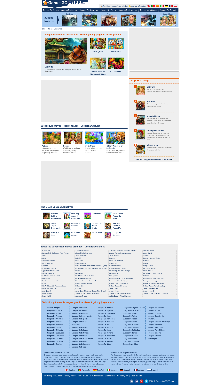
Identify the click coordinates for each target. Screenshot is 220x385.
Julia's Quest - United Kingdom (120, 296)
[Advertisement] (66, 101)
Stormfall (151, 101)
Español (98, 370)
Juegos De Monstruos (106, 336)
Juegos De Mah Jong (106, 319)
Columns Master (81, 263)
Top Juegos (57, 376)
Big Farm (151, 87)
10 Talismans (115, 72)
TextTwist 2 (116, 52)
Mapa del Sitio (136, 376)
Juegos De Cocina (79, 308)
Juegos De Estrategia (80, 333)
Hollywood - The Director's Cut (52, 288)
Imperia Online (153, 116)
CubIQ (145, 263)
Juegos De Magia (104, 316)
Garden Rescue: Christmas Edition (98, 73)
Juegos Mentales (155, 324)
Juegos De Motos (105, 339)
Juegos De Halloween (81, 344)
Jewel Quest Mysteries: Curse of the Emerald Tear (90, 291)
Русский (152, 370)
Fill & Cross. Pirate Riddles (152, 273)
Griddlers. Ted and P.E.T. (50, 281)
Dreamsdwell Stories (49, 268)
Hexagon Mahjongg (150, 281)
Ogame (148, 14)
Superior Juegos (141, 80)
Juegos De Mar (104, 324)
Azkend (49, 67)
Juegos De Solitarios (131, 330)
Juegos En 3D (154, 310)
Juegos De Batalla (54, 327)
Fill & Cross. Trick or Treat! (51, 276)
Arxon (44, 255)
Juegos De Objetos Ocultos (134, 308)
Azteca (45, 146)
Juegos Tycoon (154, 336)
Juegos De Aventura (128, 10)
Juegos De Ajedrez (54, 316)
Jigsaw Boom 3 (47, 293)
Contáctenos (110, 376)
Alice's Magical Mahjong (83, 253)
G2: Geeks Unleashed (83, 278)
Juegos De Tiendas (130, 336)
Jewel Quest (97, 52)
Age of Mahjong (148, 250)
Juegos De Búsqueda (55, 333)
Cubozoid (45, 266)
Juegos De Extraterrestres (82, 339)
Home (43, 29)
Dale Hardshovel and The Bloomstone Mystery (91, 266)
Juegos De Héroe (79, 347)
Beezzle (112, 258)
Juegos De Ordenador (132, 310)
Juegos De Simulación (132, 327)
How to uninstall (96, 376)
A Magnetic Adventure (82, 250)
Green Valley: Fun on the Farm (118, 216)
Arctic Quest (90, 146)
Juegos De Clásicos (55, 341)
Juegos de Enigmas (80, 330)
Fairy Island (79, 273)
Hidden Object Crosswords (55, 225)
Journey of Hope (81, 296)
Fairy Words (113, 273)
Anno (109, 14)
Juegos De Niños (104, 344)
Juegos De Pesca (130, 319)
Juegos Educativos (156, 308)
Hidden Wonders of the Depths (114, 147)
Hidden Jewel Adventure (83, 283)
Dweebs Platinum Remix (117, 268)
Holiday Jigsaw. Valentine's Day (154, 286)
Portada (47, 376)
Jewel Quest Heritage (150, 288)
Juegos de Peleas (130, 313)
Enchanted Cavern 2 (49, 273)
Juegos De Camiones (55, 336)
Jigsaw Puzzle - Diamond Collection (87, 293)
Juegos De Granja (79, 341)
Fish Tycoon (113, 276)
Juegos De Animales (55, 319)
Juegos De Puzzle (108, 10)
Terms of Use (82, 376)
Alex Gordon (153, 145)
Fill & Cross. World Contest (84, 276)
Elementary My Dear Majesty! (119, 271)
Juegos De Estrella (79, 336)
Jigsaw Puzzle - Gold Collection (120, 293)
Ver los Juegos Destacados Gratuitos (154, 160)
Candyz (146, 260)
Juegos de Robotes (131, 324)
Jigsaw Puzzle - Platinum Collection (155, 293)
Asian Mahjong (80, 255)
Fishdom (146, 276)
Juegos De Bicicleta (55, 330)
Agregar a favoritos (138, 6)
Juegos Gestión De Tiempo (159, 322)
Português (84, 370)
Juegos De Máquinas (106, 322)
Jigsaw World (46, 296)
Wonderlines (97, 233)
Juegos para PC (154, 333)
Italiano (111, 370)
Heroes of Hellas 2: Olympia (119, 281)
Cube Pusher (113, 263)
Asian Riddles (114, 255)
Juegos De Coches (54, 344)
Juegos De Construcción (82, 316)
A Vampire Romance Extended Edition (122, 250)
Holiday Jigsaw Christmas (118, 286)
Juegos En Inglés (155, 313)
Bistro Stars (79, 260)
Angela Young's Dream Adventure (120, 253)
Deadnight (69, 14)
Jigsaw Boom (114, 291)
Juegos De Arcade (69, 10)
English (70, 370)
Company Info (123, 376)
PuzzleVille (96, 214)
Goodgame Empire (155, 131)
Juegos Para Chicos (156, 330)
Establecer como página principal (115, 6)
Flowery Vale (46, 278)
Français (139, 370)
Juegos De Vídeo (130, 339)
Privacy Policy (69, 376)
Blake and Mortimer (116, 260)
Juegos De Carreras (89, 10)
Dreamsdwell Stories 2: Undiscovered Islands (90, 268)
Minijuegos (152, 339)
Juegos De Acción (51, 10)
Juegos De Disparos (80, 327)
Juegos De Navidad (105, 341)
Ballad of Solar (168, 14)
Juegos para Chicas (148, 10)
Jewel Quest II (46, 291)
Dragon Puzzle (148, 266)
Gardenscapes (128, 14)
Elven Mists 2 (148, 271)
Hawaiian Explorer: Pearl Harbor (86, 281)
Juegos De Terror (130, 333)
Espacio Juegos (53, 308)
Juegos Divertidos (130, 344)
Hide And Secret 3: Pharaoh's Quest (54, 286)
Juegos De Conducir (80, 313)
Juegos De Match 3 (105, 327)
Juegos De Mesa (104, 330)
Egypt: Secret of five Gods (50, 271)
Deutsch (125, 370)
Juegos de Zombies (131, 341)
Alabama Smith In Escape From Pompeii (55, 253)
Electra (77, 271)
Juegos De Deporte (168, 10)
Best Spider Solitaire (49, 260)
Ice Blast (78, 288)
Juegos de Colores (79, 310)
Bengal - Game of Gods (151, 258)
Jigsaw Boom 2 (148, 291)
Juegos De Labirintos (106, 313)
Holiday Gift (79, 286)
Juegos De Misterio (105, 333)
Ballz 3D (78, 258)
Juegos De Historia (105, 308)
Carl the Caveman (48, 263)
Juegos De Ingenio (105, 310)
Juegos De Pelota (130, 316)
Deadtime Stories (115, 266)
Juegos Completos (54, 310)
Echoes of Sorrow (149, 268)
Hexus (66, 146)
